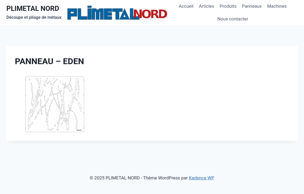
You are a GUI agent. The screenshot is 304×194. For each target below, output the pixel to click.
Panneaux (252, 6)
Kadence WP (201, 177)
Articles (206, 6)
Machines (277, 6)
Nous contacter (232, 18)
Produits (228, 6)
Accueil (186, 6)
